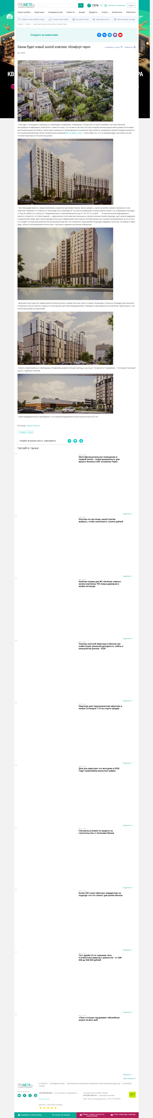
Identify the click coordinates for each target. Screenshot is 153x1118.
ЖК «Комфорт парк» (74, 133)
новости (71, 12)
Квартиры (39, 12)
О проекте (43, 1083)
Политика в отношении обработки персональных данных (93, 1083)
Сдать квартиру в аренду (126, 19)
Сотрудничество (57, 1083)
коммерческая (55, 12)
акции (82, 12)
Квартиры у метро (102, 19)
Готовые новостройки (60, 19)
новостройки (24, 12)
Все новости (129, 1078)
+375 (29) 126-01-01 (98, 1095)
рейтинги (130, 12)
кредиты (93, 12)
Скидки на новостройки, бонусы (32, 19)
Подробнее (128, 514)
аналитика (117, 12)
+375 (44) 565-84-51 (58, 1093)
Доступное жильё (82, 19)
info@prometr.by (44, 1099)
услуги (105, 12)
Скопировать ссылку (114, 47)
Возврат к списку (26, 432)
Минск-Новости (33, 425)
